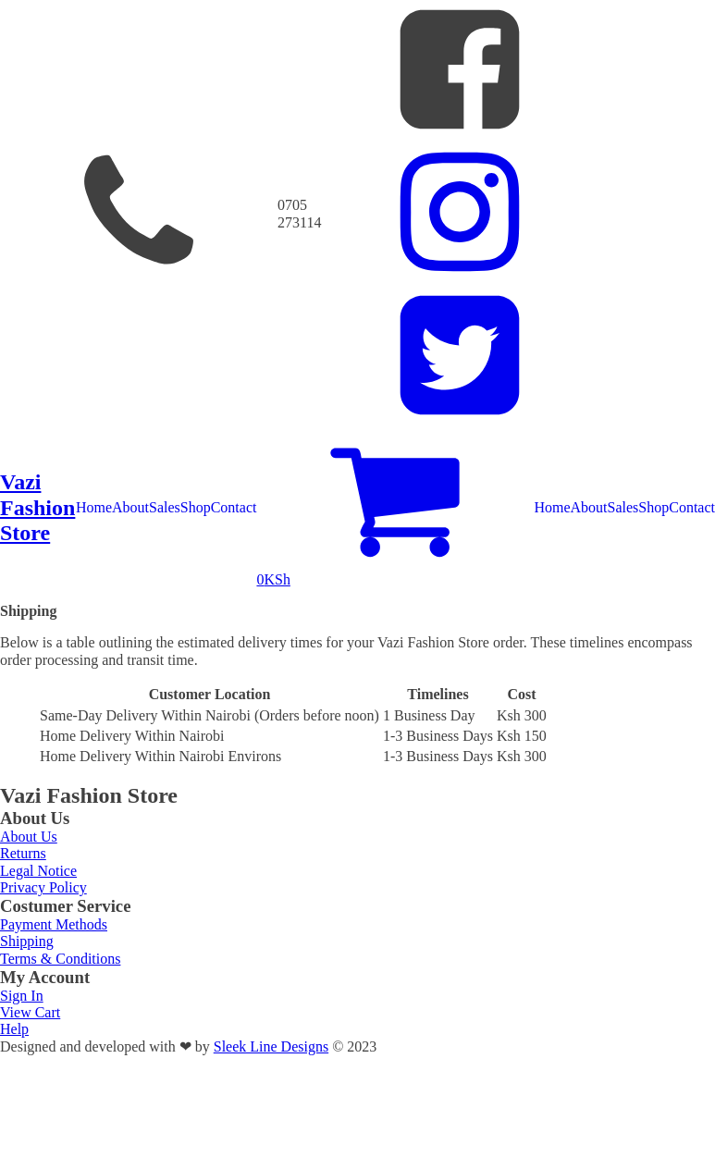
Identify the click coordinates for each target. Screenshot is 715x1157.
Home (94, 507)
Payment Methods (53, 924)
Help (14, 1029)
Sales (164, 507)
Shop (195, 507)
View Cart (30, 1012)
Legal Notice (38, 871)
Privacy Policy (43, 887)
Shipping (27, 941)
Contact (234, 507)
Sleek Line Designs (271, 1046)
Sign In (21, 995)
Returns (23, 853)
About (130, 507)
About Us (28, 836)
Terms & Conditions (60, 958)
